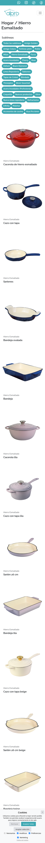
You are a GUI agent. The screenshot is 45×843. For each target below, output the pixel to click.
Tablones (26, 72)
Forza (33, 54)
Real (33, 60)
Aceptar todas (28, 824)
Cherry (25, 60)
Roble (37, 49)
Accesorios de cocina (13, 111)
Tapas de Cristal (10, 77)
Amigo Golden (31, 43)
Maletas (16, 106)
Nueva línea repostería (13, 100)
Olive (37, 94)
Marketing (22, 837)
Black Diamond (20, 66)
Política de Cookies (22, 840)
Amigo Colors (9, 49)
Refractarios (33, 100)
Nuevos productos (23, 94)
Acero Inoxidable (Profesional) (17, 89)
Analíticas (22, 833)
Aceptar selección (22, 829)
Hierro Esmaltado (20, 54)
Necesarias (9, 833)
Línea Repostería (11, 72)
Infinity (6, 106)
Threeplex (8, 83)
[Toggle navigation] (40, 13)
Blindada (25, 77)
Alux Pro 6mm (32, 111)
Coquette (7, 94)
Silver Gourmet (23, 83)
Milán (5, 54)
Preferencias (35, 833)
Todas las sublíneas (12, 43)
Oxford (6, 66)
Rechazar (14, 824)
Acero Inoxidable (11, 60)
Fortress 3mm (25, 49)
